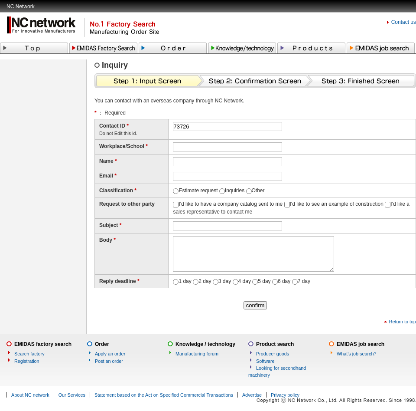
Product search (275, 344)
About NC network (30, 395)
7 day (304, 281)
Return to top (402, 321)
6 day (284, 281)
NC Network (20, 6)
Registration (26, 361)
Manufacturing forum (197, 353)
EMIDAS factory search (43, 344)
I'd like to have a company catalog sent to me (231, 204)
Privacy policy (285, 395)
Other (258, 190)
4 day (244, 281)
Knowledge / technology (205, 344)
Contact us (403, 22)
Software (265, 361)
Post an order (109, 361)
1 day (185, 281)
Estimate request (198, 190)
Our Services (71, 395)
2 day (204, 281)
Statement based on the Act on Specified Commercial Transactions (163, 395)
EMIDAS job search (360, 344)
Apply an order (110, 353)
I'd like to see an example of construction (337, 204)
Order (102, 344)
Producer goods (272, 353)
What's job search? (356, 353)
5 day (264, 281)
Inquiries (234, 190)
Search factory (29, 353)
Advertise (252, 395)
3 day (224, 281)
